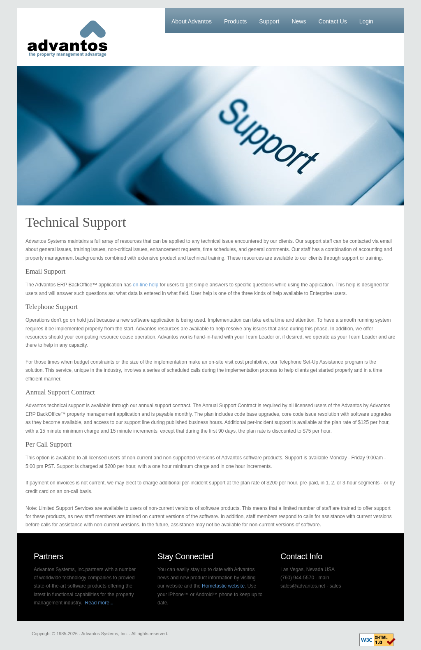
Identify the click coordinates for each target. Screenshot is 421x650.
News (298, 21)
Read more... (99, 603)
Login (366, 21)
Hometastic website (223, 586)
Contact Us (332, 21)
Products (235, 21)
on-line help (145, 285)
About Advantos (191, 21)
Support (269, 21)
